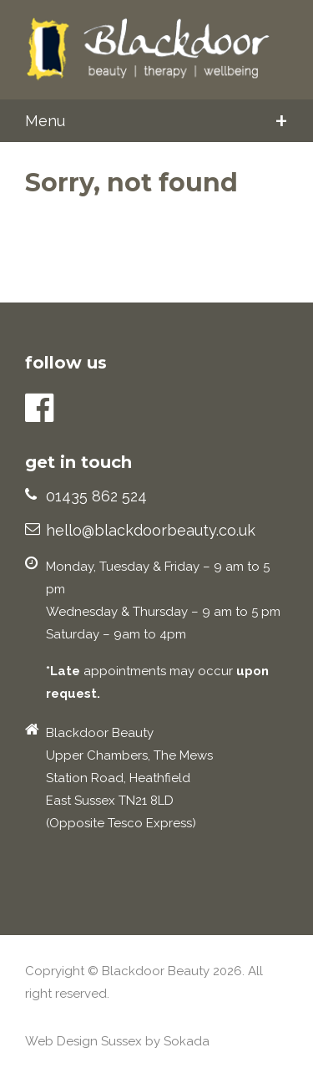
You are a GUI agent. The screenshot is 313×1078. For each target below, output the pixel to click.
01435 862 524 (96, 496)
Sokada (187, 1041)
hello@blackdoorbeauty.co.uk (150, 530)
